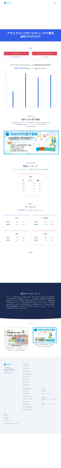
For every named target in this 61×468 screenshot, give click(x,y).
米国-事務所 (26, 393)
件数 (30, 48)
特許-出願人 (26, 366)
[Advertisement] (30, 18)
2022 (21, 188)
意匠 (19, 57)
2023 (21, 191)
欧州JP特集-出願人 (28, 407)
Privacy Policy (7, 421)
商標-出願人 (26, 382)
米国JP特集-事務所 (28, 399)
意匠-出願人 (26, 377)
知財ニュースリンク (47, 393)
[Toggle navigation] (55, 2)
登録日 (47, 57)
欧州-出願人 (26, 401)
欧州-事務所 (26, 404)
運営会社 (6, 415)
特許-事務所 (26, 368)
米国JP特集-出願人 (28, 396)
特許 (11, 57)
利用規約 (6, 418)
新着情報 (44, 391)
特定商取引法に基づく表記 (11, 423)
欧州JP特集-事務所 (28, 409)
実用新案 (15, 57)
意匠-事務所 (26, 379)
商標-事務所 (26, 385)
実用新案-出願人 (27, 371)
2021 (21, 185)
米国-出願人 (26, 391)
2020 (21, 183)
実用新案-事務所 (27, 374)
